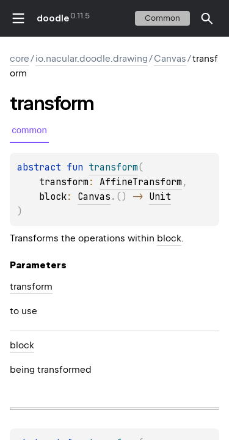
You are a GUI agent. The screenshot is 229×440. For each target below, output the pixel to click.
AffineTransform (141, 182)
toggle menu (18, 18)
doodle (52, 18)
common (162, 18)
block (169, 238)
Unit (160, 197)
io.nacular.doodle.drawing (91, 58)
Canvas (170, 58)
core (19, 58)
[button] (207, 18)
